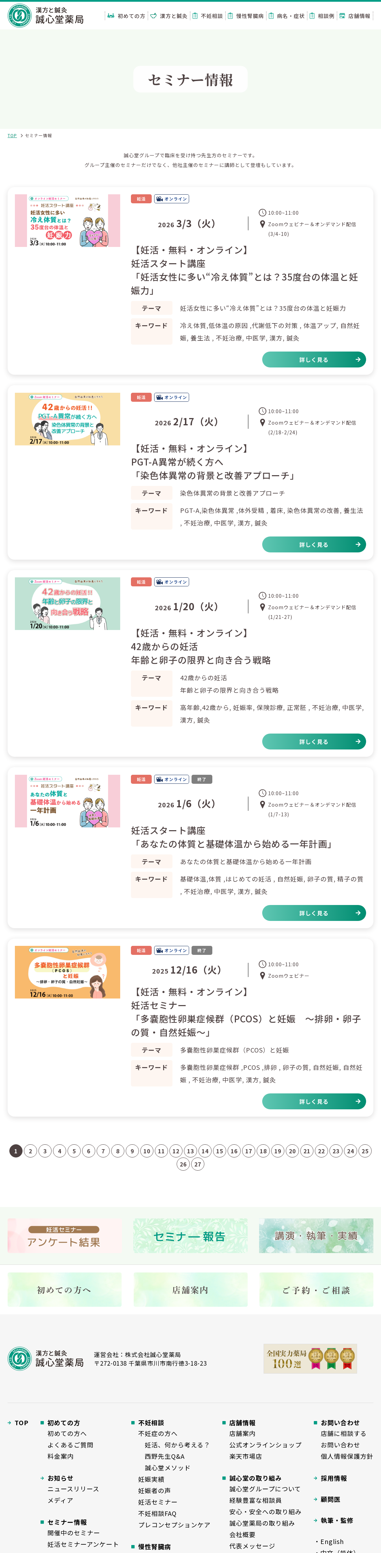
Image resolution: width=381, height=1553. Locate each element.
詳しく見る (314, 359)
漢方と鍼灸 (169, 15)
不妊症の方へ (158, 1433)
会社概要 (242, 1534)
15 (219, 1151)
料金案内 (60, 1456)
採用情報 (334, 1477)
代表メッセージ (252, 1545)
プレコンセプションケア (174, 1524)
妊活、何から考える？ (174, 1444)
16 (234, 1151)
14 (205, 1151)
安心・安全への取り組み (265, 1511)
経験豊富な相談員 (255, 1500)
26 (183, 1164)
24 (350, 1151)
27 (197, 1164)
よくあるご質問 (70, 1444)
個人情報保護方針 (347, 1456)
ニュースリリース (73, 1488)
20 (292, 1151)
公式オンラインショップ (265, 1444)
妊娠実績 (151, 1478)
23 (336, 1151)
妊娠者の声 (154, 1490)
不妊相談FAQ (157, 1513)
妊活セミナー (158, 1501)
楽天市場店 (245, 1456)
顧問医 (330, 1498)
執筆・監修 (337, 1520)
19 (277, 1151)
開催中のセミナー (73, 1532)
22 (321, 1151)
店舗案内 (242, 1433)
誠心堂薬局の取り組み (262, 1522)
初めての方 (126, 15)
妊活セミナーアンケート (83, 1543)
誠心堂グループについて (265, 1488)
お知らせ (60, 1477)
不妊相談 (208, 15)
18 (263, 1151)
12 (175, 1151)
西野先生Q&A (161, 1456)
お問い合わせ (340, 1444)
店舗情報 (355, 15)
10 (146, 1151)
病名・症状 (287, 15)
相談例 (322, 15)
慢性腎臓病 (246, 15)
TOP (12, 135)
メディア (60, 1500)
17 (248, 1151)
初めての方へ (67, 1433)
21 (306, 1151)
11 (161, 1151)
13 (190, 1151)
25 (365, 1151)
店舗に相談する (344, 1433)
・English (329, 1541)
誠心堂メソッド (164, 1467)
